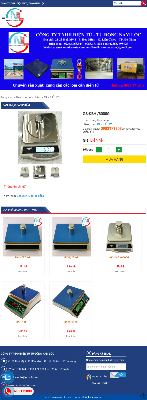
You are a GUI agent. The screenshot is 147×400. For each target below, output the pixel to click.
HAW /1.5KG (22, 257)
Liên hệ (93, 140)
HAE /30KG (22, 321)
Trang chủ (7, 97)
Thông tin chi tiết (15, 186)
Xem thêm (23, 271)
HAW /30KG (71, 321)
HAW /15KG (71, 257)
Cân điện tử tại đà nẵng (30, 195)
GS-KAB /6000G (119, 257)
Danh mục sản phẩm (28, 97)
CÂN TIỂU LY (51, 97)
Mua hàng (114, 159)
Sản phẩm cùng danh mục (20, 209)
